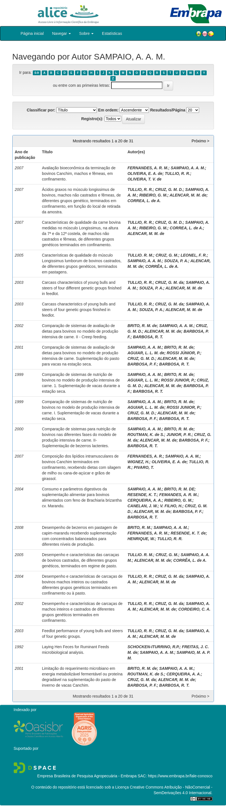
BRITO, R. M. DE (179, 489)
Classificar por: (41, 110)
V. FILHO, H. (171, 506)
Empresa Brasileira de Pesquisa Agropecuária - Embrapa (87, 776)
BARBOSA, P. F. (142, 364)
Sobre (86, 33)
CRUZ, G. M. (167, 255)
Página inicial (32, 33)
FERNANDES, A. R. (145, 456)
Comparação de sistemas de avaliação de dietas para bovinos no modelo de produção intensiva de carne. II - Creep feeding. (80, 331)
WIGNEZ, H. (138, 462)
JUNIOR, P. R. (179, 434)
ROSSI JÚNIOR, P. (183, 353)
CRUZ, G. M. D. (169, 189)
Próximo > (200, 141)
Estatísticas (112, 33)
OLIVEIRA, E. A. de (144, 173)
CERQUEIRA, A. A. (144, 500)
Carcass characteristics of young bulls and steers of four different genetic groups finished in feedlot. (82, 288)
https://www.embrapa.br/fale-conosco (180, 776)
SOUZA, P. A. (176, 261)
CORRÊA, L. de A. (162, 266)
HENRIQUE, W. (141, 538)
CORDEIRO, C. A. (194, 609)
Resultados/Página (167, 110)
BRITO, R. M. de (142, 325)
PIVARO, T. (144, 467)
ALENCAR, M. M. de (188, 195)
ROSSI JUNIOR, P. (178, 380)
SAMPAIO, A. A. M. (188, 168)
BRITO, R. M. (139, 527)
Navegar (61, 33)
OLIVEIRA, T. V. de (144, 179)
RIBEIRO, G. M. (153, 195)
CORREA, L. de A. (144, 200)
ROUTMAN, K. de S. (145, 434)
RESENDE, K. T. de (188, 533)
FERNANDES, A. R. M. (147, 168)
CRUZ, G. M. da (169, 282)
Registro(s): (92, 118)
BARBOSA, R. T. (148, 337)
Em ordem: (108, 110)
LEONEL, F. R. (194, 255)
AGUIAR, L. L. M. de (145, 353)
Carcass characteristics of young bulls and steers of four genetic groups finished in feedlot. (78, 309)
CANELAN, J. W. (142, 506)
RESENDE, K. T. (142, 494)
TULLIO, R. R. (177, 173)
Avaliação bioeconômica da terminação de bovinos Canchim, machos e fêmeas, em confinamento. (79, 173)
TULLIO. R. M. (140, 255)
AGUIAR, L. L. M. (143, 380)
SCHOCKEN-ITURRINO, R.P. (153, 647)
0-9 (36, 72)
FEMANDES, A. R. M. (178, 494)
